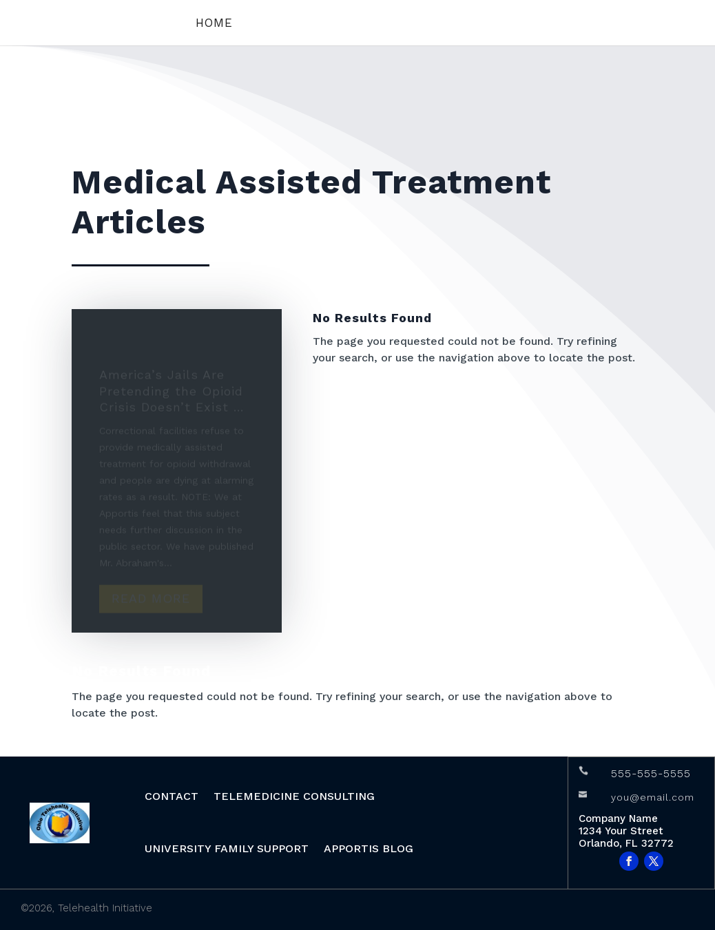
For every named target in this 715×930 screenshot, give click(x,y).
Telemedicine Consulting (294, 796)
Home (214, 24)
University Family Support (227, 848)
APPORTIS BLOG (368, 848)
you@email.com (652, 797)
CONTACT (171, 796)
